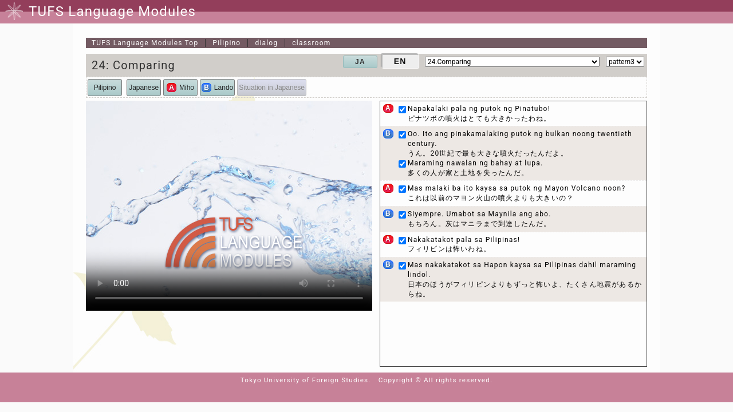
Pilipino (226, 43)
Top (145, 43)
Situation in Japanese (272, 88)
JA (360, 62)
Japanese (144, 88)
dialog (266, 43)
